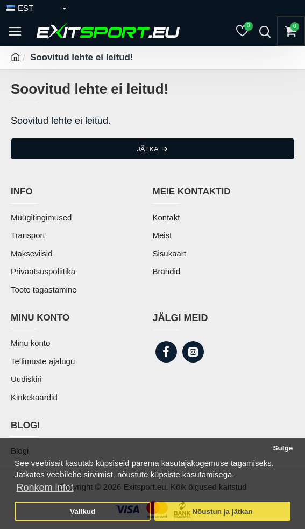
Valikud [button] (82, 511)
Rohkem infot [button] (45, 487)
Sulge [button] (283, 448)
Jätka (147, 149)
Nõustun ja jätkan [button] (222, 511)
